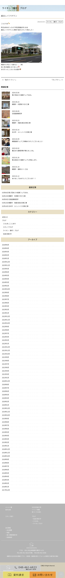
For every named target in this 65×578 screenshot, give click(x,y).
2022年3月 (5, 337)
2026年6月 (5, 245)
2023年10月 (6, 289)
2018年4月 (5, 476)
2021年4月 (5, 371)
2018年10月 (6, 456)
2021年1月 (5, 377)
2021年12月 (6, 347)
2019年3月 (5, 439)
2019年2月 (5, 442)
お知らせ (5, 217)
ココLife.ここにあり (9, 223)
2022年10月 (6, 323)
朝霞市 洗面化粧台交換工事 (21, 123)
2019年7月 (5, 425)
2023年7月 (5, 299)
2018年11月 (6, 452)
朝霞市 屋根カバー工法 (20, 169)
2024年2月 (5, 285)
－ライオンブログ (37, 523)
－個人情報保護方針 (11, 535)
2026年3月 (5, 251)
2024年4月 (5, 279)
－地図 (7, 532)
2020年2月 (5, 401)
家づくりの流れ (36, 512)
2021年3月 (5, 374)
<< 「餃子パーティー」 (9, 80)
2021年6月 (5, 367)
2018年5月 (5, 473)
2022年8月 (5, 330)
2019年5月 (5, 432)
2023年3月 (5, 306)
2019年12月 (6, 408)
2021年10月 (6, 354)
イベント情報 (36, 509)
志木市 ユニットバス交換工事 (22, 132)
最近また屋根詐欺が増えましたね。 (23, 150)
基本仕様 (8, 509)
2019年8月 (5, 422)
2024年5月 (5, 275)
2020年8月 (5, 384)
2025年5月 (5, 268)
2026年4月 (5, 248)
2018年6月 (5, 469)
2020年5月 (5, 394)
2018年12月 (6, 449)
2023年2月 (5, 309)
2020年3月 (5, 398)
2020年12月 (6, 381)
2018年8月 (5, 463)
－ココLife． (35, 521)
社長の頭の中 (7, 234)
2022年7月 (5, 333)
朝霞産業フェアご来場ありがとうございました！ (27, 141)
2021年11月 (6, 350)
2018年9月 (5, 459)
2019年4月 (5, 435)
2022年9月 (5, 326)
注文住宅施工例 (36, 507)
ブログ (4, 220)
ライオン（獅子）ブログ (11, 230)
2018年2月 (5, 483)
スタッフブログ (8, 227)
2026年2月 (5, 255)
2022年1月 (5, 343)
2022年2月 (5, 340)
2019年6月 (5, 428)
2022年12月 (6, 316)
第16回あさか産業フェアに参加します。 (25, 160)
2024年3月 (5, 282)
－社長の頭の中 (36, 518)
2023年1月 (5, 313)
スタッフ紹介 (9, 516)
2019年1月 (5, 445)
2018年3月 (5, 480)
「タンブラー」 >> (57, 80)
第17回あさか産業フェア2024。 (22, 95)
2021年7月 (5, 364)
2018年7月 (5, 466)
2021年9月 (5, 357)
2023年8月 (5, 296)
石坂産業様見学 (17, 113)
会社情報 (8, 528)
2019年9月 (5, 418)
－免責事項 (8, 537)
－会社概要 (8, 530)
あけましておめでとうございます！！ (24, 178)
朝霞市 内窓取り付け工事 (20, 104)
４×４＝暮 (8, 507)
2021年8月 (5, 360)
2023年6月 (5, 302)
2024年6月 (5, 272)
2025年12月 (6, 262)
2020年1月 (5, 405)
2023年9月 (5, 292)
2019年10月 (6, 415)
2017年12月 (6, 490)
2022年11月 (6, 319)
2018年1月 (5, 486)
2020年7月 (5, 388)
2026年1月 (5, 258)
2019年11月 (6, 411)
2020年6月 (5, 391)
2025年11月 (6, 265)
